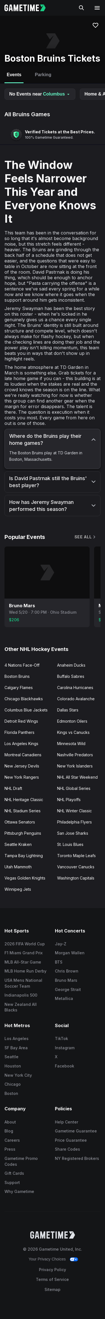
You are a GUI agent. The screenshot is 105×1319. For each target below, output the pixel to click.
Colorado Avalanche (76, 698)
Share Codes (67, 1149)
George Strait (68, 989)
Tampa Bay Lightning (23, 855)
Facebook (64, 1066)
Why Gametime (19, 1191)
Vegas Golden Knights (24, 878)
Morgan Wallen (70, 952)
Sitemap (52, 1289)
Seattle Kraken (18, 844)
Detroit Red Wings (21, 721)
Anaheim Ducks (71, 665)
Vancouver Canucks (75, 866)
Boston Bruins (17, 676)
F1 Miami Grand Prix (23, 952)
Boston (11, 1093)
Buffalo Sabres (70, 676)
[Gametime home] (28, 7)
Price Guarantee (71, 1140)
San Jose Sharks (72, 833)
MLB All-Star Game (22, 962)
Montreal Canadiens (22, 754)
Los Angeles (16, 1038)
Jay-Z (60, 943)
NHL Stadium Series (22, 810)
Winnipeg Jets (17, 889)
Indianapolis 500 (20, 995)
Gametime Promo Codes (21, 1161)
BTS (58, 962)
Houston (12, 1066)
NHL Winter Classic (74, 810)
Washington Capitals (75, 878)
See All (85, 536)
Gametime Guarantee (76, 1131)
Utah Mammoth (18, 866)
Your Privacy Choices (47, 1259)
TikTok (61, 1038)
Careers (12, 1140)
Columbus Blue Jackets (26, 710)
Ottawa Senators (19, 822)
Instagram (64, 1047)
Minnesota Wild (71, 743)
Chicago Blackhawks (23, 698)
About (10, 1122)
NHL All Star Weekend (77, 777)
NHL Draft (13, 788)
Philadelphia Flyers (74, 822)
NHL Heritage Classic (23, 799)
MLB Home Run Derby (25, 971)
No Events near (40, 94)
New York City (18, 1075)
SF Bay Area (16, 1047)
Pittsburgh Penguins (22, 833)
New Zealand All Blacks (20, 1007)
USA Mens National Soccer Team (23, 983)
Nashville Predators (75, 754)
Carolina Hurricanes (75, 687)
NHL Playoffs (69, 799)
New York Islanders (75, 766)
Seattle (11, 1056)
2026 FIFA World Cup (24, 943)
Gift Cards (14, 1173)
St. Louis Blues (70, 844)
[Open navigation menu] (97, 8)
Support (12, 1182)
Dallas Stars (67, 710)
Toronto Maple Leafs (76, 855)
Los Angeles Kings (21, 743)
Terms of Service (52, 1279)
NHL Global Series (73, 788)
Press (9, 1149)
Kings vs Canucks (73, 732)
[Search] (81, 8)
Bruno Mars (66, 980)
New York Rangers (21, 777)
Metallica (64, 998)
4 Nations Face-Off (21, 665)
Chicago (12, 1084)
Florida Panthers (19, 732)
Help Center (66, 1122)
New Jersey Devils (21, 766)
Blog (8, 1131)
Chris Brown (66, 971)
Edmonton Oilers (72, 721)
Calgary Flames (18, 687)
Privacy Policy (52, 1269)
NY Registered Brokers (77, 1158)
